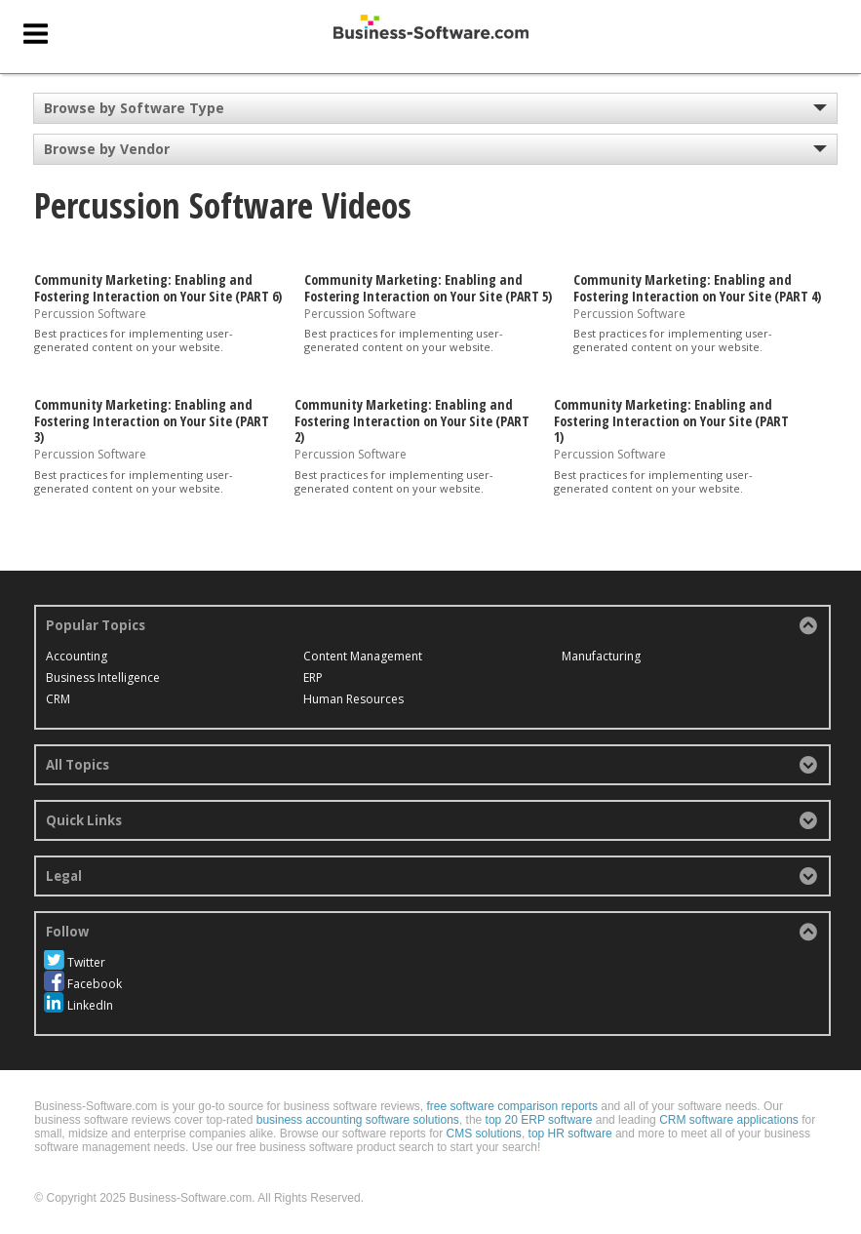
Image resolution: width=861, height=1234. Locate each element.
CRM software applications (729, 1120)
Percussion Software (90, 312)
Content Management (362, 656)
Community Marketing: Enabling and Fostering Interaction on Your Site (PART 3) (151, 421)
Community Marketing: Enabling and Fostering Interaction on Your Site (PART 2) (411, 421)
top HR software (570, 1133)
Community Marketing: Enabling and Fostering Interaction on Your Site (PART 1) (671, 421)
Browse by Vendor (107, 148)
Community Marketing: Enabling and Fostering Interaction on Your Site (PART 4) (697, 287)
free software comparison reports (511, 1106)
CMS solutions (484, 1133)
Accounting (76, 656)
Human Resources (353, 699)
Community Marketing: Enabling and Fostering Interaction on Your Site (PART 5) (428, 287)
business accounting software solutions (357, 1120)
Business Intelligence (103, 677)
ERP (313, 677)
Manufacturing (601, 656)
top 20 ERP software (539, 1120)
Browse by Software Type (134, 108)
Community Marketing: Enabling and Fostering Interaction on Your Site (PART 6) (158, 287)
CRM (58, 699)
